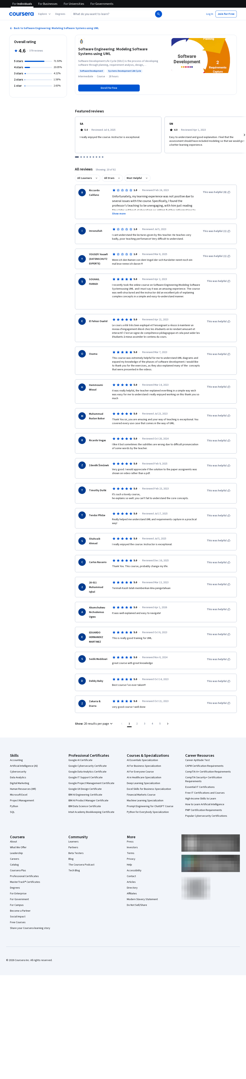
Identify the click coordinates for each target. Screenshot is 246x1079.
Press (130, 842)
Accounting (16, 760)
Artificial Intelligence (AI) (24, 766)
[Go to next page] (167, 723)
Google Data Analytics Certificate (87, 772)
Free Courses (18, 922)
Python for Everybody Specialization (148, 812)
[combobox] (112, 14)
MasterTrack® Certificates (25, 882)
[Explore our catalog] (45, 14)
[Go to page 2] (137, 723)
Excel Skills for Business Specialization (149, 789)
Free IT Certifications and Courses (205, 793)
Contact (131, 876)
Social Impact (17, 917)
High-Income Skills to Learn (200, 799)
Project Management (22, 800)
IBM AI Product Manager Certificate (88, 800)
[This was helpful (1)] (217, 231)
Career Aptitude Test (197, 760)
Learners (73, 842)
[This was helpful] (219, 281)
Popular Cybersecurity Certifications (206, 816)
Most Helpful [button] (134, 178)
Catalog (14, 865)
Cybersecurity (18, 772)
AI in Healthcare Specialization (144, 777)
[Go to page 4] (152, 723)
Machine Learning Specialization (145, 800)
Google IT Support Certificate (85, 777)
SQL (12, 812)
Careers (14, 859)
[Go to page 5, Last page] (160, 723)
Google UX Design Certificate (85, 789)
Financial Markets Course (141, 795)
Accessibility (134, 870)
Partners (73, 847)
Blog (71, 859)
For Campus (17, 905)
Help (129, 865)
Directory (132, 888)
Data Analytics (18, 777)
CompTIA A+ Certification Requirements (208, 772)
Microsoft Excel (18, 795)
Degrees (15, 888)
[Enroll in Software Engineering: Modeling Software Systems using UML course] (109, 88)
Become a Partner (20, 911)
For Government (19, 899)
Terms (130, 853)
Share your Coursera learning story (30, 928)
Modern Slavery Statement (142, 899)
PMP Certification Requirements (203, 810)
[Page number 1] (129, 723)
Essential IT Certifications (200, 787)
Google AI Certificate (80, 760)
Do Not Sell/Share (137, 905)
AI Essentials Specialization (142, 760)
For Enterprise (18, 893)
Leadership (16, 853)
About (13, 842)
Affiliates (132, 893)
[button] (60, 14)
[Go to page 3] (144, 723)
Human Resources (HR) (23, 789)
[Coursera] (21, 14)
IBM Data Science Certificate (84, 806)
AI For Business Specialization (144, 766)
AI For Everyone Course (140, 772)
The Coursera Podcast (81, 865)
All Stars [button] (109, 178)
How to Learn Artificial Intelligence (204, 804)
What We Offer (18, 847)
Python (14, 806)
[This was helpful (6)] (217, 192)
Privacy (131, 859)
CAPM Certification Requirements (204, 766)
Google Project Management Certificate (91, 783)
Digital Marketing (19, 783)
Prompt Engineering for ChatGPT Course (150, 806)
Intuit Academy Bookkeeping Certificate (91, 812)
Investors (132, 847)
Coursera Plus (18, 870)
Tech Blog (74, 870)
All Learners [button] (84, 178)
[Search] (158, 14)
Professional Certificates (24, 876)
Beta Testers (76, 853)
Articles (131, 882)
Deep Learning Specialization (143, 783)
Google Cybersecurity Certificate (87, 766)
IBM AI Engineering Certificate (85, 795)
